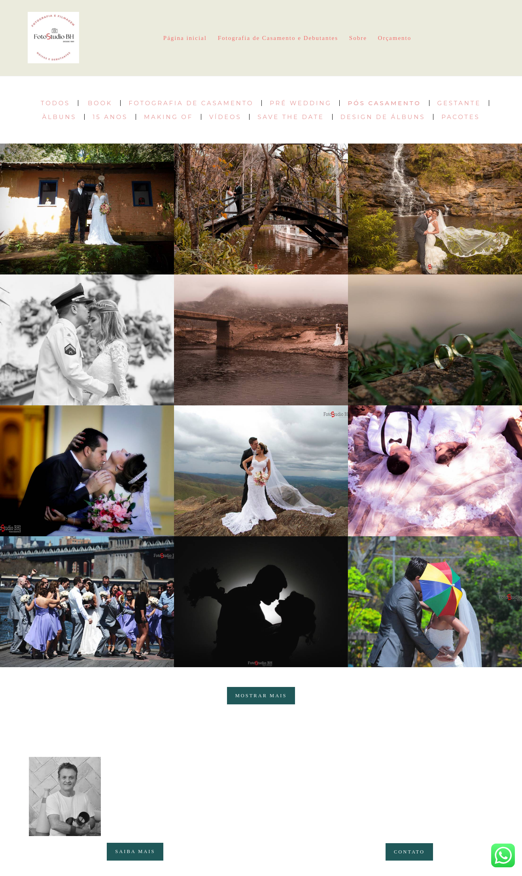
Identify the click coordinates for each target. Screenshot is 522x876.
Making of (168, 117)
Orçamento (395, 38)
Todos (55, 103)
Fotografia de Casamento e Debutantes (278, 38)
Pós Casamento (384, 103)
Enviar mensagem (420, 779)
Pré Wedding (300, 103)
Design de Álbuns (382, 117)
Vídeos (225, 117)
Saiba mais (135, 851)
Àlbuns (59, 117)
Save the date (290, 117)
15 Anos (110, 117)
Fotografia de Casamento (191, 103)
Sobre (358, 38)
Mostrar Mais (261, 695)
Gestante (459, 103)
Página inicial (185, 38)
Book (100, 103)
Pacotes (460, 117)
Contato (409, 852)
